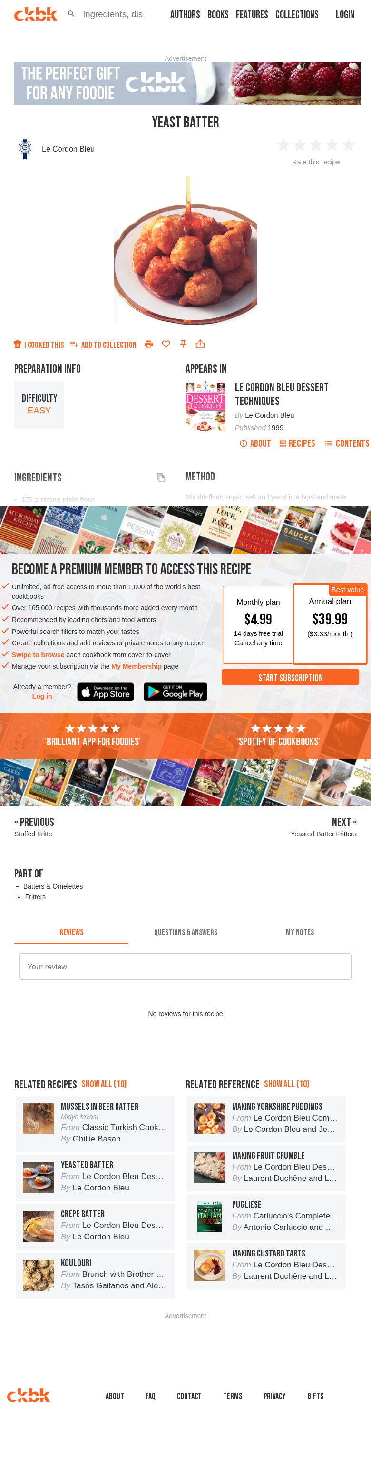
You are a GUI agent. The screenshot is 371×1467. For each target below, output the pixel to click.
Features (252, 15)
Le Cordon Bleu (68, 149)
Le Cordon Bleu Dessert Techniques (282, 394)
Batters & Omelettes (53, 886)
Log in (42, 696)
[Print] (148, 344)
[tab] (71, 932)
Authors (185, 15)
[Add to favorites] (166, 344)
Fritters (35, 897)
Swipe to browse (38, 655)
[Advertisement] (189, 1340)
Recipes (297, 444)
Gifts (315, 1396)
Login (345, 15)
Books (218, 15)
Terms (232, 1396)
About (255, 444)
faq (151, 1396)
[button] (71, 14)
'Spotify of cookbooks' (278, 735)
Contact (189, 1396)
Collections (297, 15)
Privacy (275, 1396)
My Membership (136, 666)
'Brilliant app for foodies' (93, 735)
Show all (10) (104, 1084)
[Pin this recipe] (183, 344)
